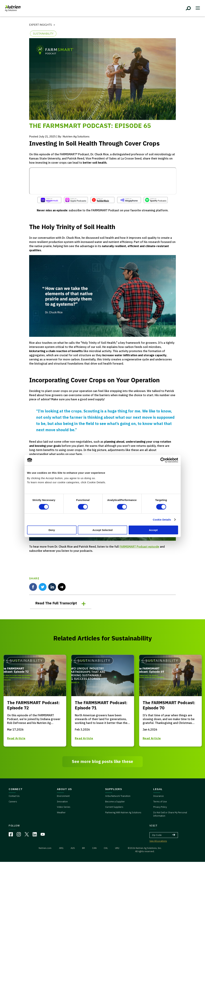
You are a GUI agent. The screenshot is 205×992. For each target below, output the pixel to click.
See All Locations (158, 840)
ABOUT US (64, 789)
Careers (13, 801)
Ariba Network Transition (117, 796)
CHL (106, 848)
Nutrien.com (45, 848)
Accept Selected (103, 530)
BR (83, 848)
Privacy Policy (160, 806)
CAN (94, 848)
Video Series (63, 806)
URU (117, 848)
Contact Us (14, 796)
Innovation (62, 801)
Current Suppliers (114, 806)
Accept (153, 530)
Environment (63, 796)
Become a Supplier (115, 801)
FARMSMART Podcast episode (139, 546)
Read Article (16, 738)
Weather (61, 812)
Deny (52, 530)
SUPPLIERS (113, 789)
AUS (73, 848)
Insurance (158, 796)
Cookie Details (162, 519)
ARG (61, 848)
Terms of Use (160, 801)
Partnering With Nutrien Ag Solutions (123, 812)
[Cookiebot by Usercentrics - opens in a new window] (163, 460)
